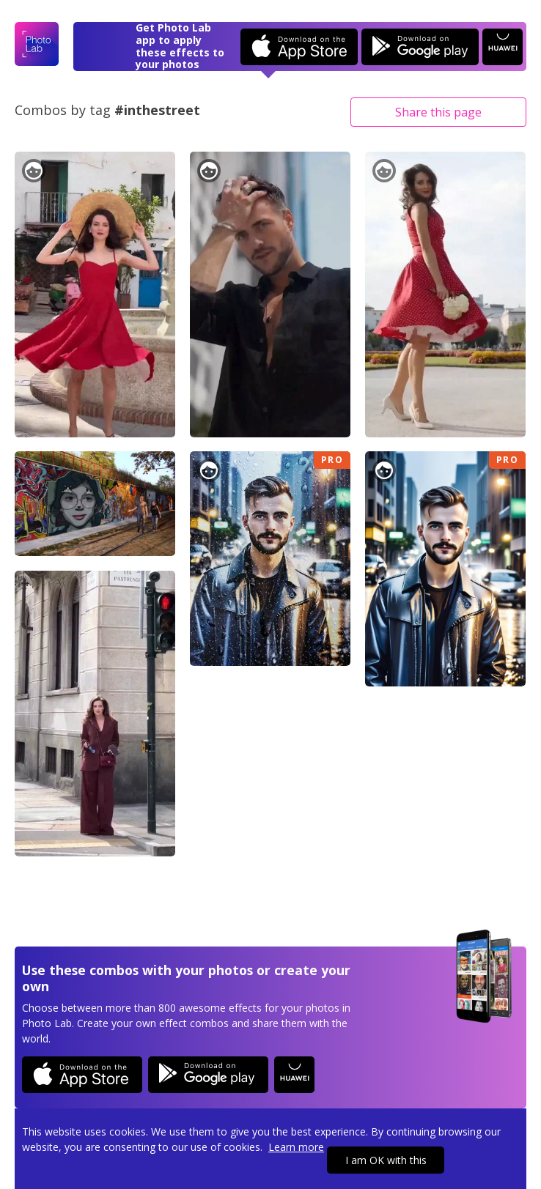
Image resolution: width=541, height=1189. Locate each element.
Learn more (296, 1147)
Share (438, 112)
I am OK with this (386, 1160)
